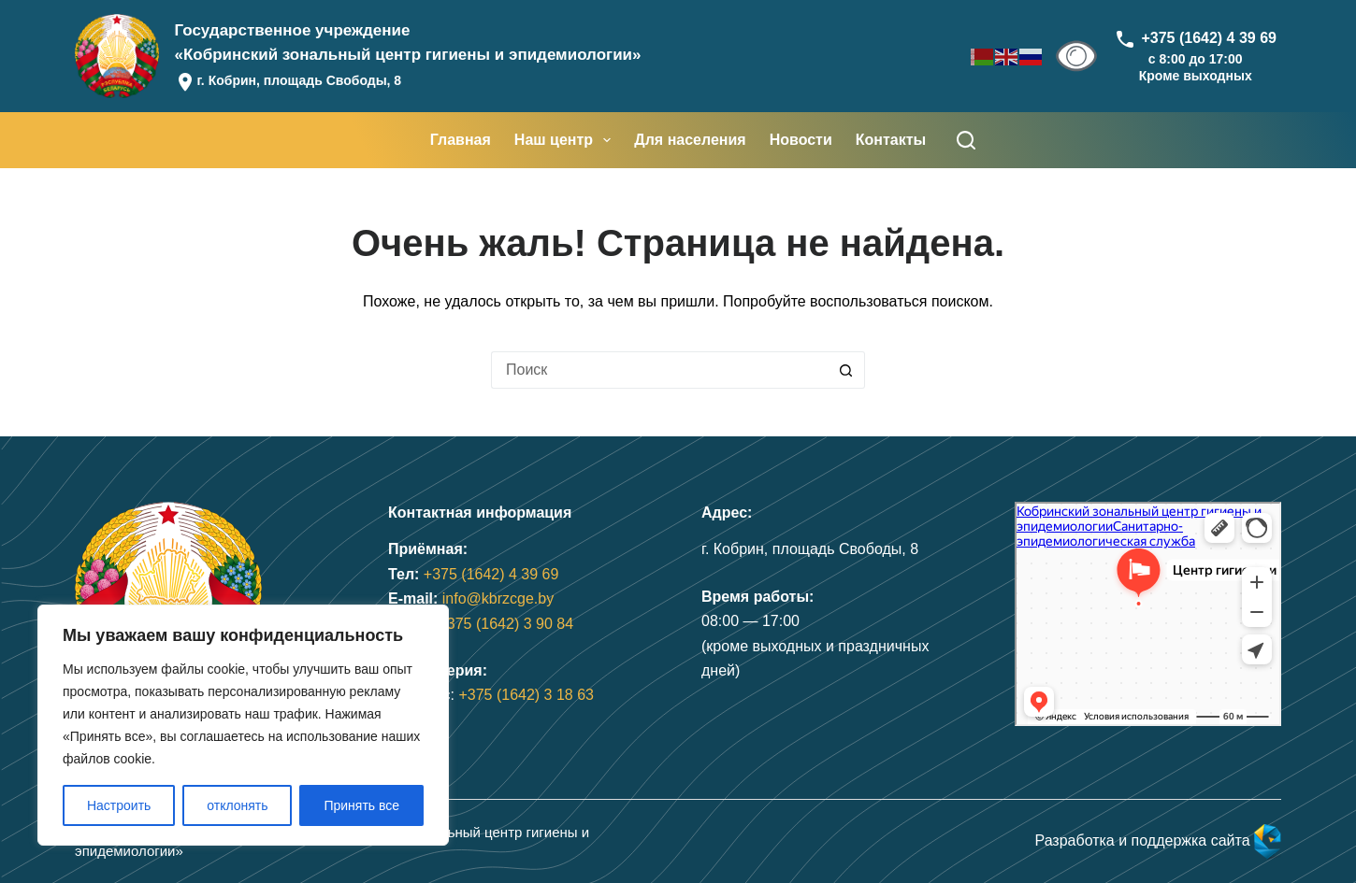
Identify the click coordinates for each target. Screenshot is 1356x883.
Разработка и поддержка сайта (1157, 840)
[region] (243, 725)
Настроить (119, 805)
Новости (801, 140)
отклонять (237, 805)
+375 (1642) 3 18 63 (526, 695)
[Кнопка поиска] (846, 370)
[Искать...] (659, 370)
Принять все (361, 805)
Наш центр (566, 140)
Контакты (891, 140)
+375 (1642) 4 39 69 (491, 574)
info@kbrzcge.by (498, 598)
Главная (460, 140)
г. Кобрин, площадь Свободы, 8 (298, 80)
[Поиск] (966, 140)
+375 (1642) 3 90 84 (505, 624)
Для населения (689, 140)
